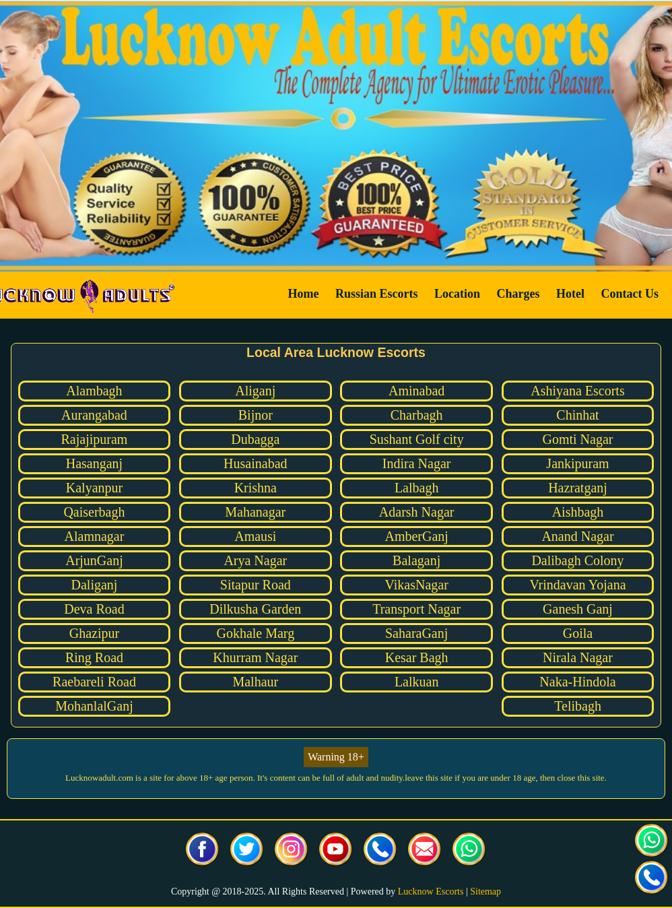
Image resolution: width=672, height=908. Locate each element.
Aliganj (255, 390)
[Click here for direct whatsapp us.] (469, 851)
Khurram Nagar (255, 657)
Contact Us (630, 293)
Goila (578, 633)
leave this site (428, 778)
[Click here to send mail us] (425, 851)
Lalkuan (417, 681)
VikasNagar (416, 584)
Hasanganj (94, 463)
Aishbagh (578, 512)
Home (303, 293)
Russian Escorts (376, 293)
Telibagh (577, 706)
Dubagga (255, 439)
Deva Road (94, 609)
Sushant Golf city (417, 439)
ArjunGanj (94, 560)
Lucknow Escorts (431, 891)
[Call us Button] (380, 851)
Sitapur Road (255, 584)
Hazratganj (577, 487)
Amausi (255, 536)
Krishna (255, 487)
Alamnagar (95, 536)
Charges (518, 293)
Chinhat (577, 415)
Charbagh (417, 415)
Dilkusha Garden (255, 609)
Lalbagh (417, 487)
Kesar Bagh (416, 657)
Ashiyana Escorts (577, 390)
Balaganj (416, 560)
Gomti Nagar (578, 439)
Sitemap (485, 891)
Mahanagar (255, 512)
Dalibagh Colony (577, 560)
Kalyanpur (94, 487)
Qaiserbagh (94, 512)
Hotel (570, 293)
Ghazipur (94, 633)
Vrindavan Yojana (577, 584)
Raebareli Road (94, 681)
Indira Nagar (416, 463)
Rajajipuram (94, 439)
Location (457, 293)
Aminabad (416, 390)
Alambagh (94, 390)
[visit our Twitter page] (247, 851)
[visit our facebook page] (203, 851)
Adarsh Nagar (417, 512)
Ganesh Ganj (578, 609)
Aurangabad (94, 415)
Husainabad (255, 463)
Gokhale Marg (255, 633)
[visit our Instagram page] (291, 851)
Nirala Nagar (578, 657)
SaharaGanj (416, 633)
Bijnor (255, 415)
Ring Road (94, 657)
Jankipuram (577, 463)
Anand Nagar (577, 536)
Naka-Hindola (577, 681)
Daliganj (94, 584)
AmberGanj (416, 536)
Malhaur (255, 681)
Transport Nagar (416, 609)
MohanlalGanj (94, 706)
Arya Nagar (255, 560)
